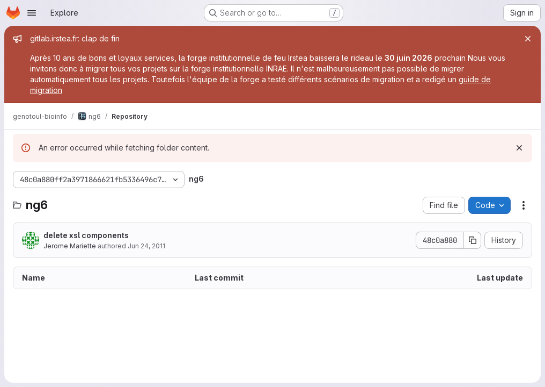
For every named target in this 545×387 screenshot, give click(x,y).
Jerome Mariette (69, 246)
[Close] (527, 38)
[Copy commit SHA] (472, 240)
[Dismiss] (519, 147)
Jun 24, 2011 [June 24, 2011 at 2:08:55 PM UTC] (146, 246)
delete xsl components (86, 235)
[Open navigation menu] (31, 13)
